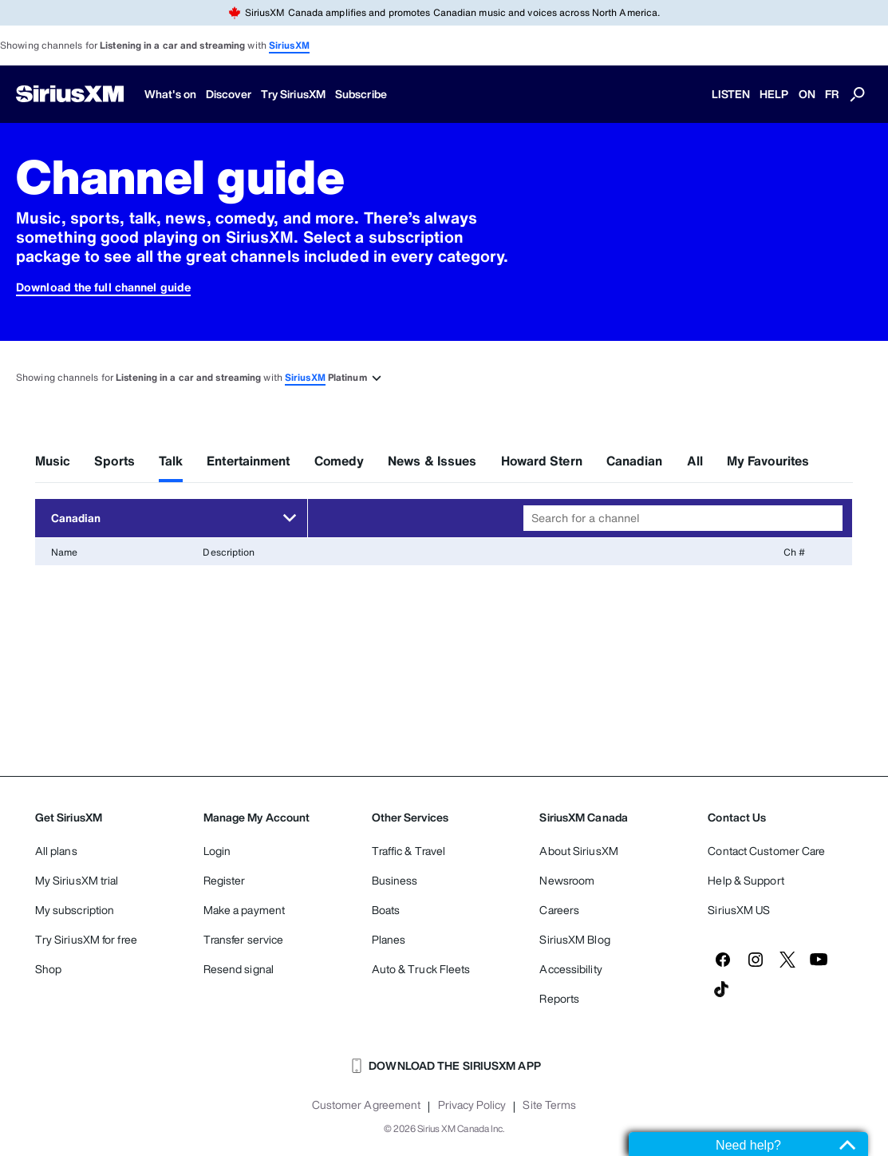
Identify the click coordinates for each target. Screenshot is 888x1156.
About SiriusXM (578, 850)
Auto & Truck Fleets (421, 968)
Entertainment (248, 460)
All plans (56, 850)
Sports (114, 460)
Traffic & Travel (409, 850)
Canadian (634, 460)
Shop (48, 968)
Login (217, 850)
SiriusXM (289, 45)
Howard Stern (541, 460)
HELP (774, 93)
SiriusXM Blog (574, 939)
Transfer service (243, 939)
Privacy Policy (472, 1105)
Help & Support (745, 880)
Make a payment (244, 909)
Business (395, 880)
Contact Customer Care (766, 850)
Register (224, 880)
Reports (559, 998)
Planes (389, 939)
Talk (171, 460)
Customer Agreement (366, 1105)
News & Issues (432, 460)
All (695, 460)
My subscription (75, 909)
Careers (559, 909)
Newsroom (566, 880)
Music (53, 460)
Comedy (339, 460)
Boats (386, 909)
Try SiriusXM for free (86, 939)
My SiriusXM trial (77, 880)
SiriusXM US (739, 909)
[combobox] (683, 518)
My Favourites (768, 460)
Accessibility (570, 968)
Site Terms (549, 1105)
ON (807, 93)
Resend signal (238, 968)
